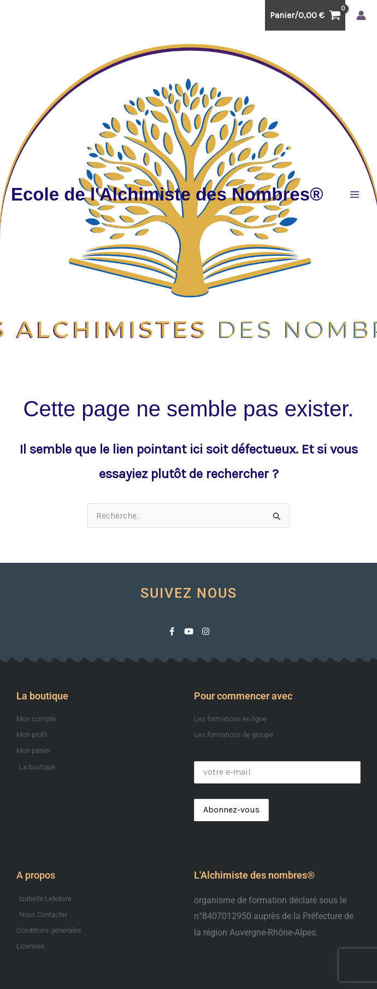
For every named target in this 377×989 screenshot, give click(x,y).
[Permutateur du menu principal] (354, 194)
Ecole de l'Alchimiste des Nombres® (167, 194)
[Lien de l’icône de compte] (361, 15)
